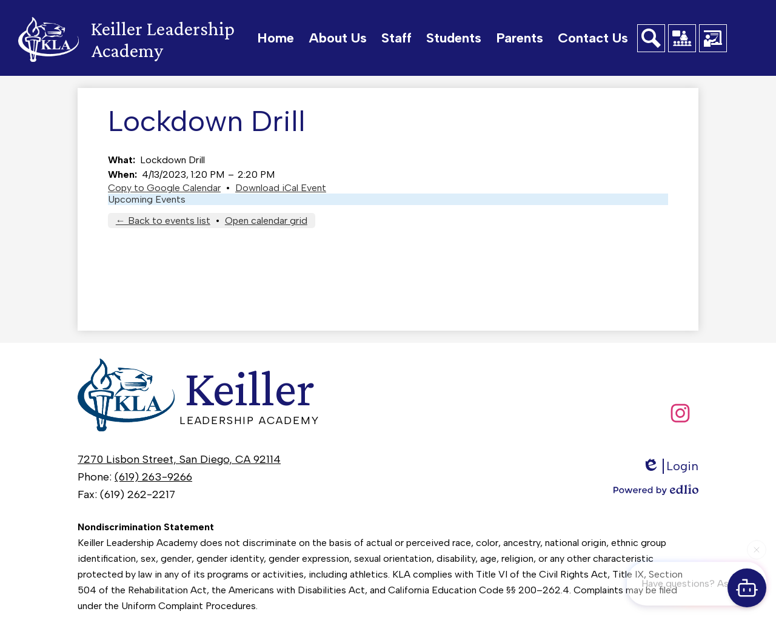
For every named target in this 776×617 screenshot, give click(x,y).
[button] (338, 38)
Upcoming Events (147, 199)
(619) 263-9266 (153, 477)
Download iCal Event (280, 188)
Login (670, 466)
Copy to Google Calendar (164, 188)
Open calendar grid (266, 220)
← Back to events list (163, 220)
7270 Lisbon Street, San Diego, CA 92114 (179, 459)
